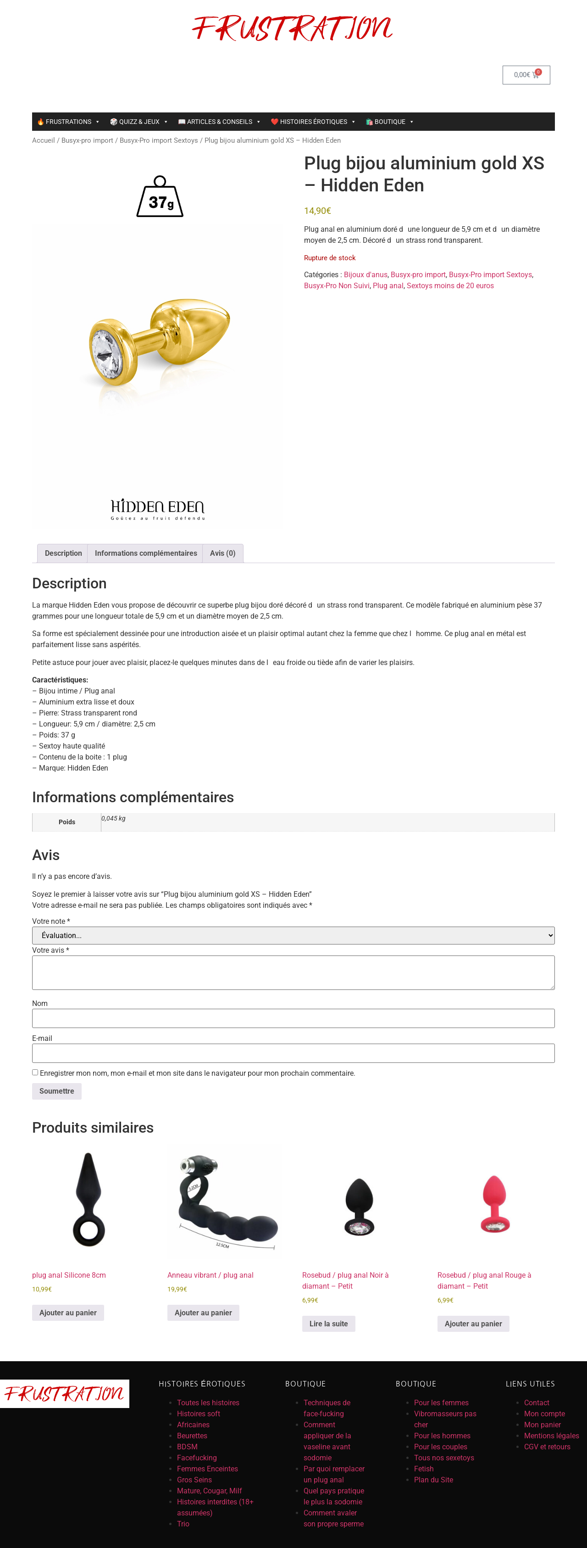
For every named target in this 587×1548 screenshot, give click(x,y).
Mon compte (544, 1413)
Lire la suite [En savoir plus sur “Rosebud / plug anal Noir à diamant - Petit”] (329, 1323)
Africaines (193, 1424)
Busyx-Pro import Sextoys (159, 140)
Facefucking (197, 1457)
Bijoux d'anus (366, 274)
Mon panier (542, 1424)
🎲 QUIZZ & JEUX (139, 121)
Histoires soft (198, 1413)
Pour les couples (440, 1446)
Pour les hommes (442, 1435)
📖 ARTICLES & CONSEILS (219, 121)
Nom (40, 1003)
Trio (183, 1524)
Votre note (51, 921)
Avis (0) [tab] (223, 553)
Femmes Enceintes (207, 1468)
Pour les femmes (441, 1402)
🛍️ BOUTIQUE (390, 121)
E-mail (42, 1038)
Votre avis (50, 950)
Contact (536, 1402)
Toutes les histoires (208, 1402)
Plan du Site (433, 1479)
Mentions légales (551, 1435)
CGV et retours (547, 1446)
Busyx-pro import (87, 140)
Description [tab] (63, 553)
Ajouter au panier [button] (68, 1312)
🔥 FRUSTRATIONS (68, 121)
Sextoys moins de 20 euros (450, 285)
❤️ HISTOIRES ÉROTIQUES (313, 121)
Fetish (424, 1468)
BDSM (187, 1446)
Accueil (43, 140)
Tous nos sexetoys (444, 1457)
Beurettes (192, 1435)
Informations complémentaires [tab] (146, 553)
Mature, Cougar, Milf (209, 1491)
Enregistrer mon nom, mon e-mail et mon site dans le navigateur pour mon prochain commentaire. (197, 1073)
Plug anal (388, 285)
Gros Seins (194, 1479)
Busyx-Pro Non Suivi (337, 285)
